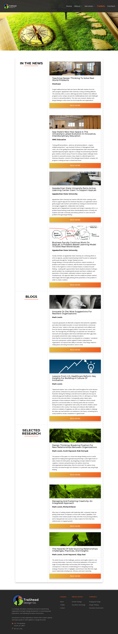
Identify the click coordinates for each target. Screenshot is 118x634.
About (77, 6)
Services (89, 6)
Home (69, 6)
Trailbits (101, 6)
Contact (111, 6)
